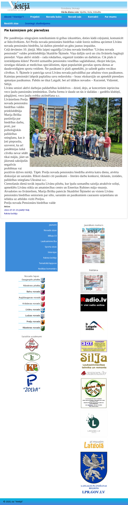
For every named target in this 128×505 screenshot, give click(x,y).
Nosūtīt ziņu (11, 23)
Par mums (110, 16)
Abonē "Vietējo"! (14, 16)
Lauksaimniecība (49, 241)
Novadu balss (54, 16)
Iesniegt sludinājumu (37, 23)
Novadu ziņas (50, 230)
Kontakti (93, 16)
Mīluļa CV (52, 236)
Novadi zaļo (75, 16)
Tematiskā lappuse (48, 263)
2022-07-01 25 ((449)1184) (16, 210)
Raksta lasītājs (11, 213)
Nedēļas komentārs (47, 268)
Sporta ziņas (51, 247)
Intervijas (52, 252)
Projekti (35, 16)
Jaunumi (53, 225)
